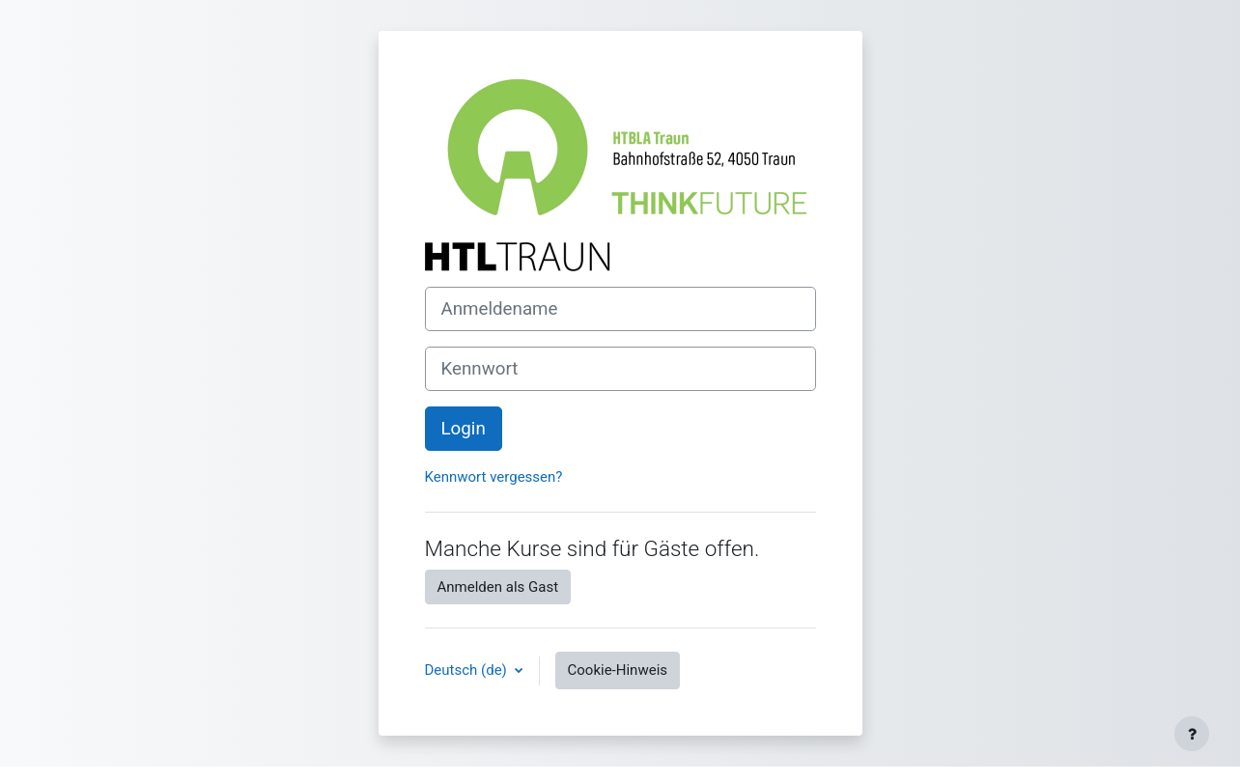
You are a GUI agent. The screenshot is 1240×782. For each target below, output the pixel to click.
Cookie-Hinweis (617, 670)
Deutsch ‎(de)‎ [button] (468, 670)
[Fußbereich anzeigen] (1191, 733)
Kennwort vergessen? (494, 477)
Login (463, 428)
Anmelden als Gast (498, 587)
